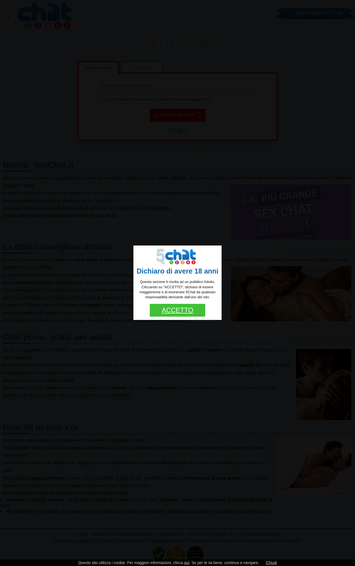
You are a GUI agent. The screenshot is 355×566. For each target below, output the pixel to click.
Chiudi (271, 562)
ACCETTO (177, 310)
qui (186, 562)
